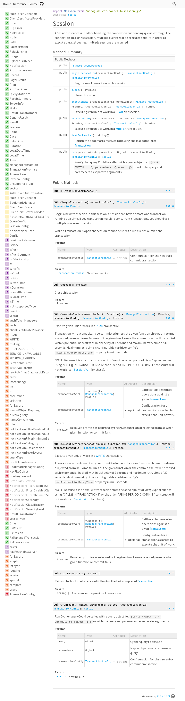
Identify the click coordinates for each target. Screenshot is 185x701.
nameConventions (22, 419)
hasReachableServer (23, 552)
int (11, 386)
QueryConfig (18, 221)
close (75, 90)
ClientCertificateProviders (27, 18)
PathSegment (19, 47)
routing (15, 344)
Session (15, 127)
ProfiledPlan (18, 89)
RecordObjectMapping (25, 410)
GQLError (16, 28)
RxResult (16, 528)
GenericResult (19, 117)
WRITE (14, 339)
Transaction (18, 174)
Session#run (82, 369)
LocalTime (17, 155)
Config (14, 235)
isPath (14, 249)
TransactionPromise (23, 169)
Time (13, 160)
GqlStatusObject (21, 61)
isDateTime (17, 283)
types (13, 589)
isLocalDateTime (21, 292)
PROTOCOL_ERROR (23, 349)
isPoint (14, 273)
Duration (15, 146)
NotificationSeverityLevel (27, 509)
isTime (14, 301)
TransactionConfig (22, 594)
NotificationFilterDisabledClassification (36, 490)
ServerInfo (17, 103)
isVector (15, 311)
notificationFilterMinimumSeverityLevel (37, 438)
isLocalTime (18, 297)
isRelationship (19, 259)
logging (15, 570)
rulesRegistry (19, 415)
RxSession (16, 533)
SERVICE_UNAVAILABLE (25, 353)
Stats (13, 108)
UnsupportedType (22, 184)
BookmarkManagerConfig (27, 467)
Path (13, 42)
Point (13, 132)
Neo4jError (17, 33)
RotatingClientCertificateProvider (33, 217)
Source (33, 4)
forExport (16, 405)
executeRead (79, 101)
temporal (16, 585)
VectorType (17, 519)
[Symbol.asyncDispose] (87, 65)
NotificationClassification (27, 504)
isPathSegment (20, 254)
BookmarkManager (22, 202)
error (13, 377)
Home (7, 4)
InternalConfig (20, 179)
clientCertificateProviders (27, 330)
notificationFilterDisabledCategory (33, 429)
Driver (14, 23)
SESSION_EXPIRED (22, 358)
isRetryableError (21, 368)
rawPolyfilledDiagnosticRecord (30, 372)
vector (14, 316)
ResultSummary (20, 98)
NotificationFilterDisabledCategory (33, 486)
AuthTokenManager (23, 198)
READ (13, 335)
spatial (14, 580)
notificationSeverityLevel (27, 452)
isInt (13, 391)
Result (14, 122)
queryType (16, 457)
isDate (14, 278)
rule (12, 424)
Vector (14, 188)
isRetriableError (20, 363)
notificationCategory (24, 443)
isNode (14, 245)
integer (15, 566)
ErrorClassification (22, 481)
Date (13, 136)
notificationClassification (27, 448)
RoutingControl (20, 476)
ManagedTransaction (24, 165)
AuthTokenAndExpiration (27, 193)
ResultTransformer (23, 514)
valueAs (15, 268)
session (15, 575)
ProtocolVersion (21, 70)
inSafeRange (18, 382)
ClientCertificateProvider (27, 212)
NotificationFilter (22, 231)
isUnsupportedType (23, 306)
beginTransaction (83, 73)
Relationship (18, 51)
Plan (13, 84)
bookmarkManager (22, 240)
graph (14, 561)
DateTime (16, 141)
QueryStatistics (20, 94)
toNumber (17, 396)
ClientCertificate (21, 207)
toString (15, 400)
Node (13, 37)
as (11, 264)
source (72, 14)
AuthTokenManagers (24, 14)
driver (13, 547)
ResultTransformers (23, 113)
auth (13, 325)
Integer (15, 56)
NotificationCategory (24, 500)
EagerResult (18, 80)
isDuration (17, 287)
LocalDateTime (20, 150)
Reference (20, 4)
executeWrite (80, 118)
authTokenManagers (23, 320)
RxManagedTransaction (25, 537)
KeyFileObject (19, 471)
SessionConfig (19, 226)
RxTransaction (19, 542)
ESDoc (166, 696)
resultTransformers (23, 462)
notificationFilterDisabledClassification (36, 434)
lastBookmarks (81, 135)
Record (14, 75)
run (73, 152)
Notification (18, 66)
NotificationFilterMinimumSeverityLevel (37, 495)
